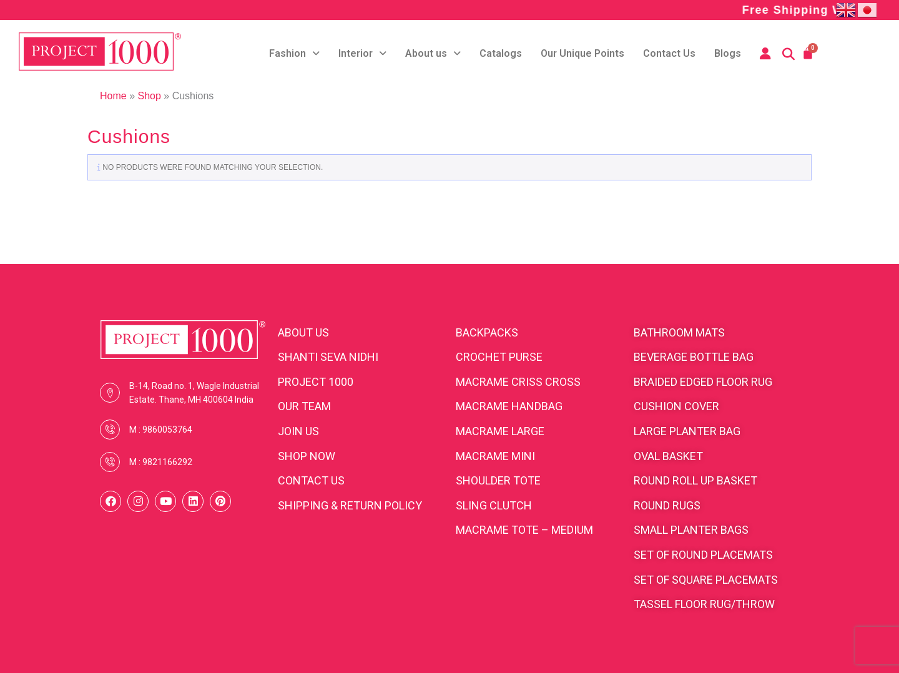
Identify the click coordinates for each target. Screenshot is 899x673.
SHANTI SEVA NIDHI (328, 356)
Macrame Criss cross (518, 381)
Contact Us (669, 53)
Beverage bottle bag (694, 356)
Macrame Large (500, 431)
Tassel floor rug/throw (704, 604)
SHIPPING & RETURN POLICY (350, 505)
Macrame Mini (495, 456)
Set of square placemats (706, 579)
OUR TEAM (304, 406)
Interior (362, 53)
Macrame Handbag (509, 406)
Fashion (294, 53)
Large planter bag (687, 431)
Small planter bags (691, 529)
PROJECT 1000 (315, 381)
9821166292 (167, 462)
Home (113, 96)
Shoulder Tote (498, 480)
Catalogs (500, 53)
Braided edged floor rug (703, 381)
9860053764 (167, 430)
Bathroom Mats (679, 332)
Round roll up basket (695, 480)
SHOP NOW (306, 456)
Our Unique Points (582, 53)
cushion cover (676, 406)
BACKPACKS (487, 332)
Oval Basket (668, 456)
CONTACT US (311, 480)
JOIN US (298, 431)
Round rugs (667, 505)
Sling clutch (494, 505)
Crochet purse (499, 356)
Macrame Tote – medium (524, 529)
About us (433, 53)
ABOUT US (303, 332)
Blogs (727, 53)
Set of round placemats (703, 554)
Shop (148, 96)
